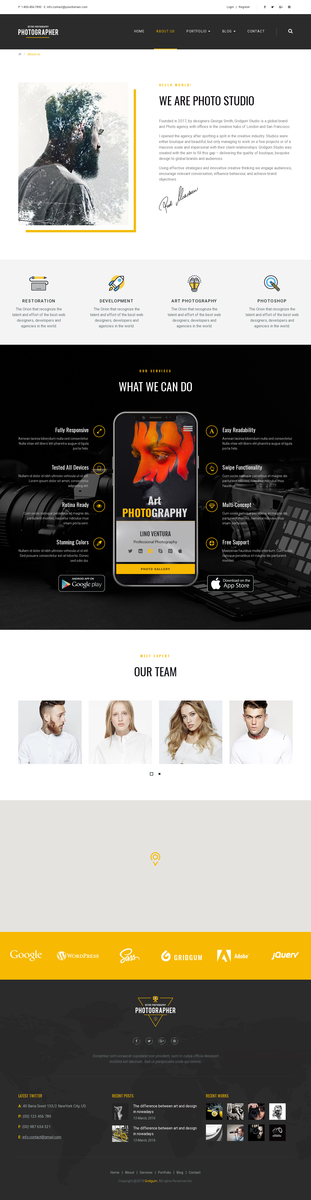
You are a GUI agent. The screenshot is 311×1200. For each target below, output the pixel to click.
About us (165, 31)
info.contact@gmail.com (41, 1137)
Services (146, 1172)
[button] (151, 774)
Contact (256, 31)
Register (244, 7)
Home (139, 31)
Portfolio (198, 31)
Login (230, 7)
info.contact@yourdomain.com (67, 7)
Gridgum (151, 1181)
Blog (229, 31)
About (129, 1172)
